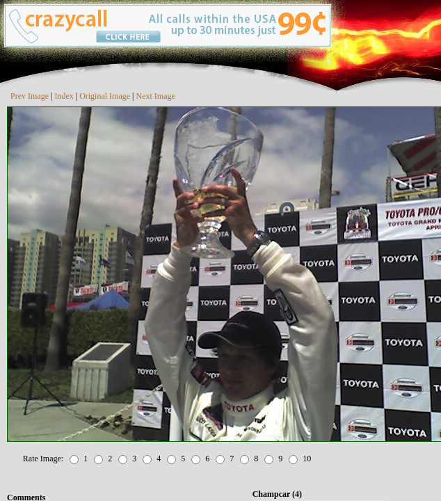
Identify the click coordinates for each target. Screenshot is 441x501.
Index (63, 96)
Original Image (104, 96)
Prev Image (29, 96)
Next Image (155, 96)
